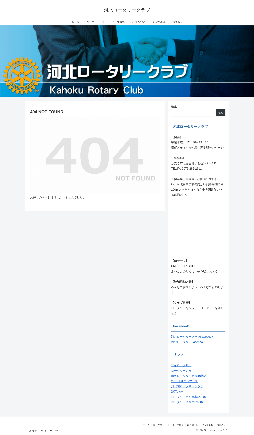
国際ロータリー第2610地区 (189, 376)
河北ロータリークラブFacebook (192, 336)
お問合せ (221, 425)
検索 (174, 106)
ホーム (146, 425)
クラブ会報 (207, 425)
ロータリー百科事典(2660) (188, 397)
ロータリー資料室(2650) (187, 402)
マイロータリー (181, 365)
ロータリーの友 (181, 370)
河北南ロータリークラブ (187, 386)
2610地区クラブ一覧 (184, 381)
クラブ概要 (178, 425)
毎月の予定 (192, 425)
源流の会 (177, 391)
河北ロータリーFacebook (187, 342)
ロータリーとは (161, 425)
